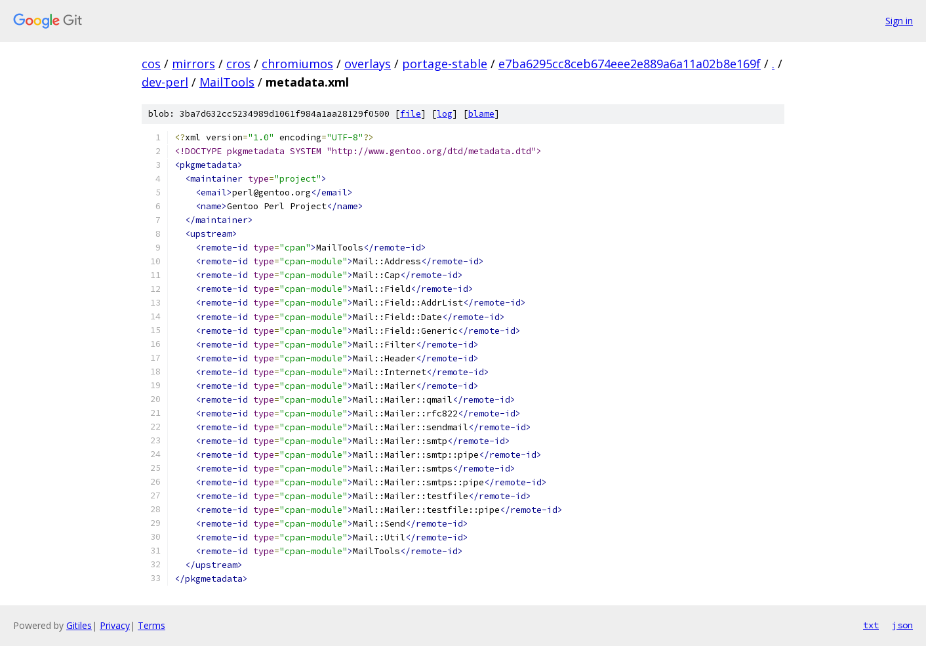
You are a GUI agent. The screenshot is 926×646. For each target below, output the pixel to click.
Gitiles (79, 625)
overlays (367, 63)
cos (151, 63)
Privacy (115, 625)
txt (871, 625)
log (445, 113)
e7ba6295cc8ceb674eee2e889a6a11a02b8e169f (629, 63)
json (902, 625)
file (410, 113)
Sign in (899, 20)
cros (238, 63)
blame (481, 113)
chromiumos (297, 63)
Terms (151, 625)
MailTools (226, 82)
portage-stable (444, 63)
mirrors (193, 63)
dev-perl (165, 82)
